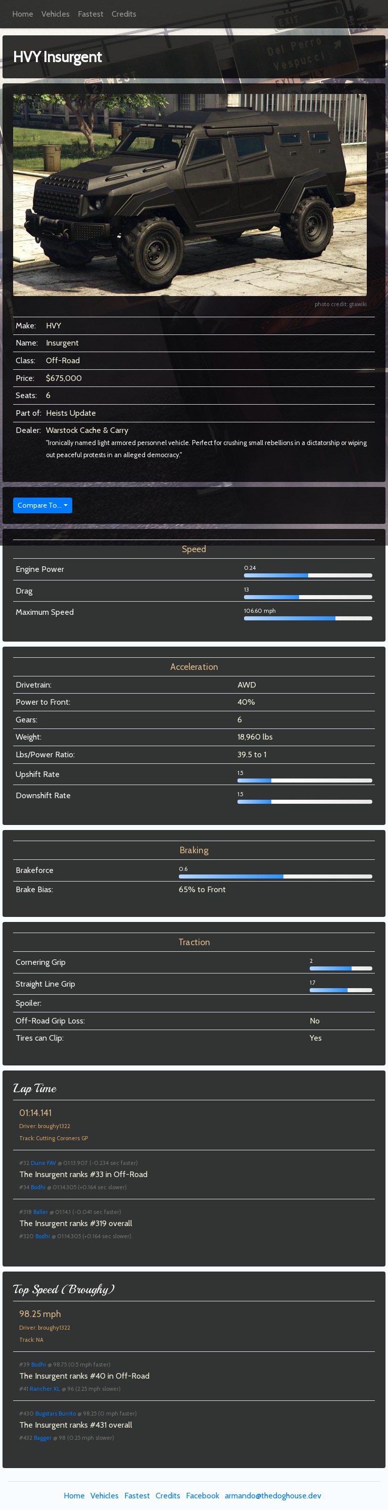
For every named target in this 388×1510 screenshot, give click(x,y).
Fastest (91, 14)
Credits (124, 14)
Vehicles (55, 14)
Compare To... (40, 505)
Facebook (202, 1495)
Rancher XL (45, 1388)
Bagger (43, 1437)
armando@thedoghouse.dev (273, 1495)
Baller (40, 1211)
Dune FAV (43, 1162)
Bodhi (38, 1187)
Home (22, 14)
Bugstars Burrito (55, 1413)
